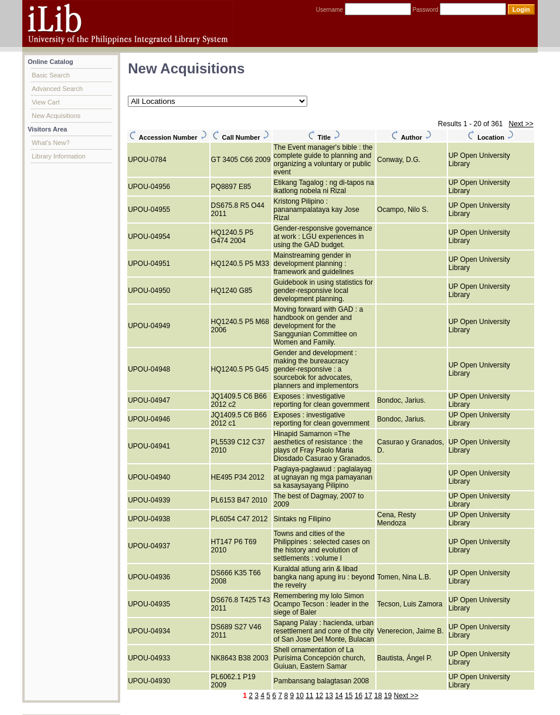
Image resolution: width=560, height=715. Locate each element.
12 (319, 696)
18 (378, 696)
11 (309, 696)
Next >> (521, 124)
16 (358, 696)
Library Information (59, 156)
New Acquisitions (56, 115)
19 (388, 696)
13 (329, 696)
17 (368, 696)
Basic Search (51, 75)
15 (348, 696)
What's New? (50, 142)
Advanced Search (57, 88)
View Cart (45, 102)
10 (299, 696)
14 (338, 696)
